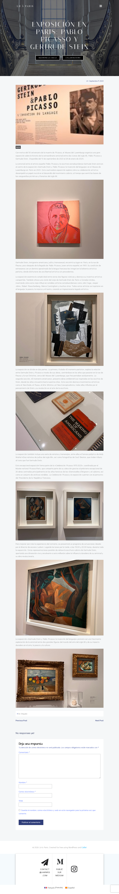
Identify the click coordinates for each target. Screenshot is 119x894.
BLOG (18, 147)
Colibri (84, 847)
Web (21, 801)
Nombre (23, 782)
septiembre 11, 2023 (96, 81)
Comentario (24, 752)
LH (87, 81)
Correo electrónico (27, 791)
